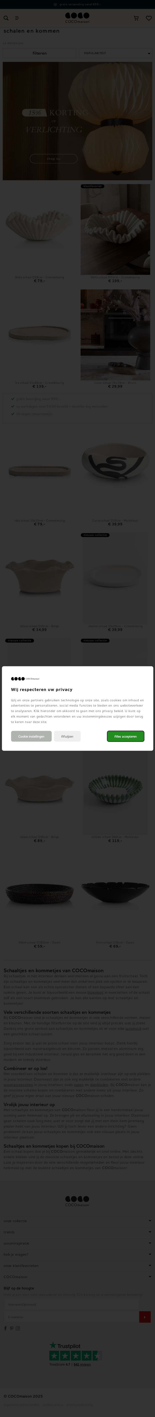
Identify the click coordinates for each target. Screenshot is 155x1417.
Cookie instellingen (31, 736)
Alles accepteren (125, 736)
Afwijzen (67, 736)
